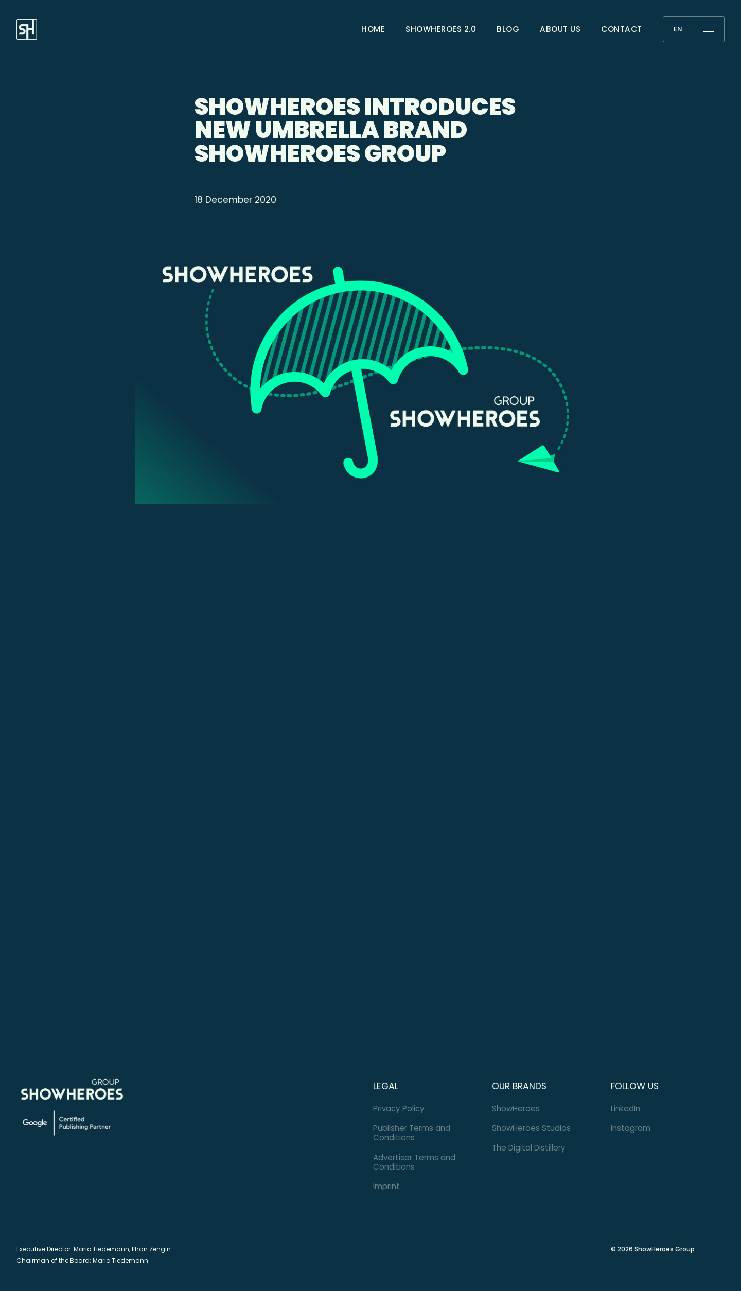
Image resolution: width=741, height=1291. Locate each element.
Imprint (386, 1186)
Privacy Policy (399, 1108)
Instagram (630, 1128)
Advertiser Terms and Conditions (414, 1162)
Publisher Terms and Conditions (411, 1133)
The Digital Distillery (529, 1147)
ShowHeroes (516, 1108)
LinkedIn (625, 1108)
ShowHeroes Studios (531, 1128)
